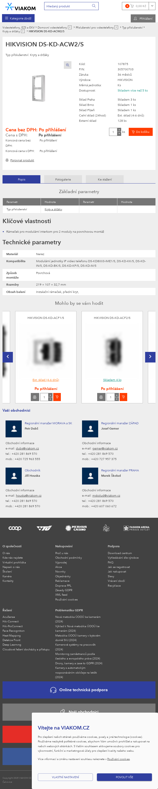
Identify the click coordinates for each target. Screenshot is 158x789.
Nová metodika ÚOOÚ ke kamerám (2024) (78, 619)
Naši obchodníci (79, 712)
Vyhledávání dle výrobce (123, 557)
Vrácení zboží (116, 581)
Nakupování (63, 546)
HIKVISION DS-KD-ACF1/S (46, 318)
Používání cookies (66, 599)
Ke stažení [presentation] (105, 179)
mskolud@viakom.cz (106, 495)
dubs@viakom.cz (27, 448)
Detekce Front (11, 640)
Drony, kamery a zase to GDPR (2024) (78, 663)
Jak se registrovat (119, 567)
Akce (58, 567)
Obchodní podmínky (68, 557)
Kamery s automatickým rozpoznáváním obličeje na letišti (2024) (76, 672)
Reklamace (62, 581)
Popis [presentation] (21, 179)
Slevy (111, 576)
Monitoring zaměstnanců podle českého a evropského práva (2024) (77, 656)
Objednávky (62, 576)
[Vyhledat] (94, 6)
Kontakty (8, 581)
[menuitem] (18, 18)
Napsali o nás (11, 567)
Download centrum (120, 553)
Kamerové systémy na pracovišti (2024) (75, 647)
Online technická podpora (79, 690)
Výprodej (61, 562)
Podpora (114, 546)
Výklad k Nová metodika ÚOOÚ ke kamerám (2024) (77, 628)
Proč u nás (61, 553)
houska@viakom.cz (28, 495)
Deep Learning (12, 644)
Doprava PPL (63, 585)
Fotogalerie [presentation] (63, 179)
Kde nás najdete (13, 557)
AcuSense (9, 617)
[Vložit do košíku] (140, 132)
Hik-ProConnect (12, 626)
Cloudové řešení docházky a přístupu (26, 649)
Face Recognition (13, 630)
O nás (6, 553)
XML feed (61, 594)
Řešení (7, 610)
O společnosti (12, 546)
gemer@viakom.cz (105, 448)
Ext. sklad (46, 380)
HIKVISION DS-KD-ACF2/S (112, 318)
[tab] (21, 179)
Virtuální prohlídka (14, 562)
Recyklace (114, 585)
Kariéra (7, 576)
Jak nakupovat (117, 571)
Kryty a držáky (53, 209)
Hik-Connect (10, 621)
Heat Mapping (12, 635)
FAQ (110, 562)
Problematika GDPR (69, 610)
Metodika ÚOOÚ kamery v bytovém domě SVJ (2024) (77, 637)
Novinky (60, 571)
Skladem (112, 380)
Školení (7, 571)
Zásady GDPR (63, 590)
